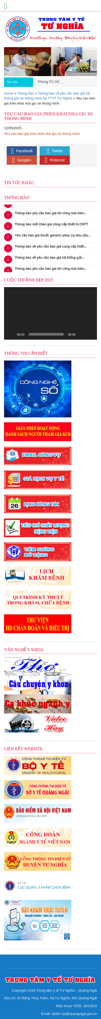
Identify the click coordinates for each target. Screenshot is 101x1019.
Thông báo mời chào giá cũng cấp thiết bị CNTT (51, 225)
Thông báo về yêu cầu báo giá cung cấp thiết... (51, 247)
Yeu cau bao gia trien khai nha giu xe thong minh (42, 134)
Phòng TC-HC (49, 82)
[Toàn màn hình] (90, 334)
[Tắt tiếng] (81, 334)
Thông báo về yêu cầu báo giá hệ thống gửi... (49, 259)
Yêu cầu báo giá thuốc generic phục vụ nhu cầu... (53, 236)
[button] (50, 313)
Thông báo (25, 93)
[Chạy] (11, 334)
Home (8, 93)
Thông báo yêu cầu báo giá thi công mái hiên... (51, 214)
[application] (50, 313)
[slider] (46, 334)
